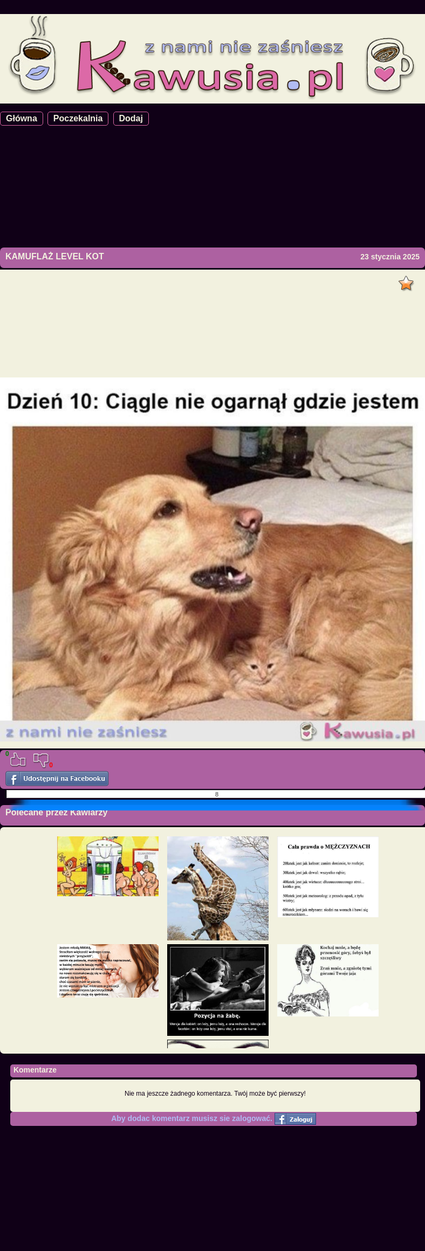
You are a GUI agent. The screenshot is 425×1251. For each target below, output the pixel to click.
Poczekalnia (78, 118)
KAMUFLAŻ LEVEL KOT (54, 256)
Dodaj (131, 118)
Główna (21, 118)
